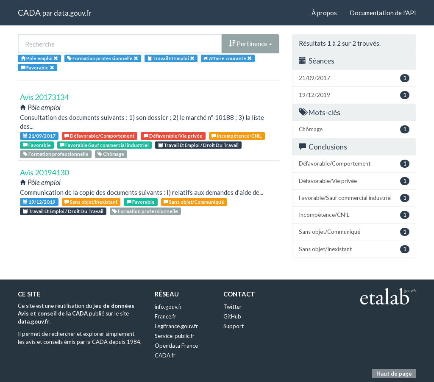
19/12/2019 (39, 202)
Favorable (37, 145)
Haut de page (394, 373)
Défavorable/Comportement (99, 135)
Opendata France (176, 345)
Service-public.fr (175, 335)
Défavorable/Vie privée (173, 135)
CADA (29, 12)
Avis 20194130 (44, 172)
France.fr (165, 316)
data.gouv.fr (73, 13)
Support (233, 326)
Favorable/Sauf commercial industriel (104, 145)
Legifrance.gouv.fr (176, 326)
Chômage (110, 154)
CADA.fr (165, 355)
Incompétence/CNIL (236, 135)
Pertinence (250, 43)
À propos (324, 13)
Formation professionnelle (56, 154)
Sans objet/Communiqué (194, 202)
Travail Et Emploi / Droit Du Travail (198, 145)
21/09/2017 (39, 135)
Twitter (232, 306)
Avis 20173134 (44, 97)
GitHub (232, 316)
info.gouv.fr (168, 306)
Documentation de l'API (383, 13)
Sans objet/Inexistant (90, 202)
